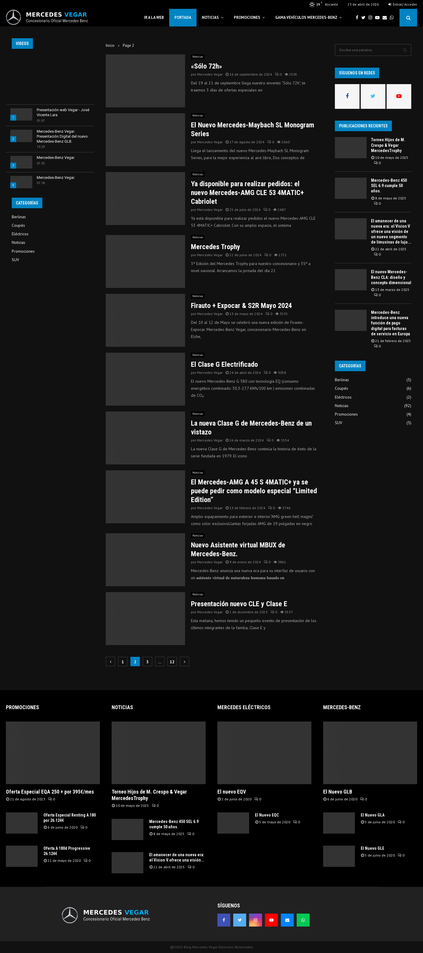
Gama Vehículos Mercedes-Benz (306, 17)
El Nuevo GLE (372, 848)
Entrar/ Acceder (402, 4)
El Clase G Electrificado (224, 364)
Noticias (210, 17)
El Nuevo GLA (373, 815)
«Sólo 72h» (206, 66)
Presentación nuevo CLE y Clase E (239, 604)
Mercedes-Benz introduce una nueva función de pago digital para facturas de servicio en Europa (390, 323)
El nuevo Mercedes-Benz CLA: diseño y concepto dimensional (391, 277)
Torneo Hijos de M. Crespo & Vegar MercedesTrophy (388, 145)
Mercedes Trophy (215, 247)
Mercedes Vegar (210, 74)
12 (172, 661)
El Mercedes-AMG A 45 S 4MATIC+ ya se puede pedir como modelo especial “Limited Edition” (254, 491)
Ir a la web (154, 17)
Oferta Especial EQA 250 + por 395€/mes (50, 792)
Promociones (247, 17)
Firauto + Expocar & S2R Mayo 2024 (241, 305)
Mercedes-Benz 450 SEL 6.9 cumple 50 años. (389, 185)
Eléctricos (20, 233)
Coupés (18, 225)
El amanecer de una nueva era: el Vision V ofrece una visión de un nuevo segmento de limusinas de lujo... (391, 232)
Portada (182, 17)
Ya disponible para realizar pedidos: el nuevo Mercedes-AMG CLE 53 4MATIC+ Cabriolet (247, 193)
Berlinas (19, 216)
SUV (15, 259)
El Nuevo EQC (267, 815)
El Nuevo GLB (337, 792)
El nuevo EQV (231, 792)
